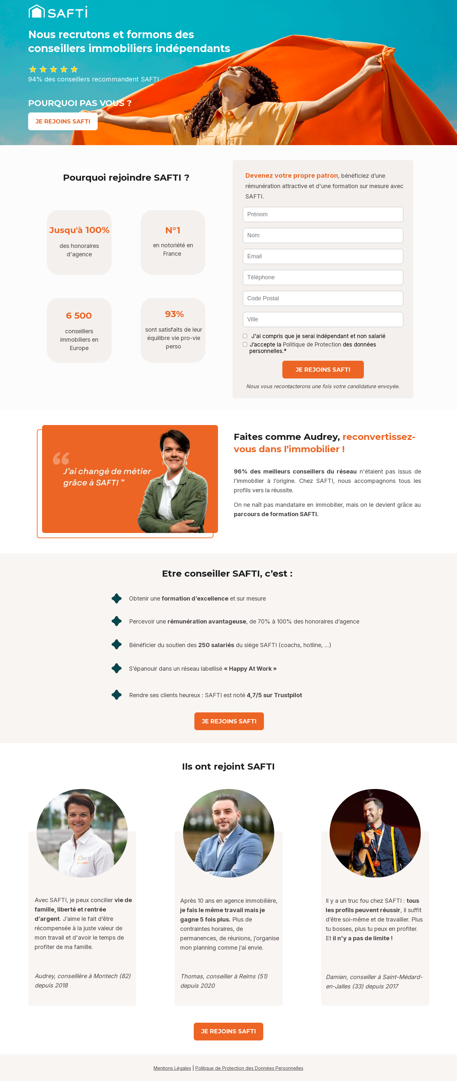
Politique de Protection (312, 344)
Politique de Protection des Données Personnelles (249, 1068)
